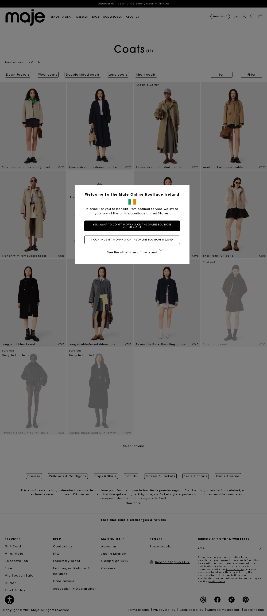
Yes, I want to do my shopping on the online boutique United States (133, 226)
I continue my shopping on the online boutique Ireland (133, 239)
